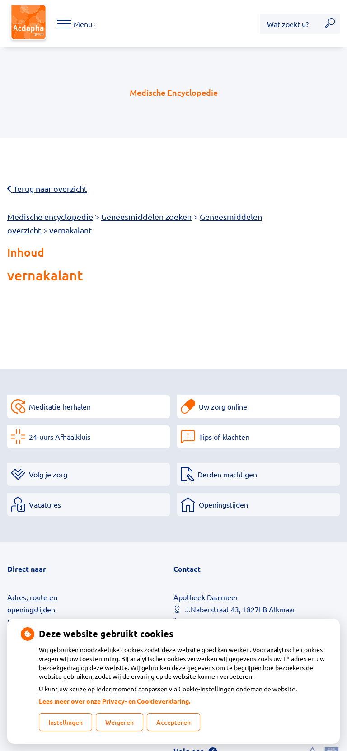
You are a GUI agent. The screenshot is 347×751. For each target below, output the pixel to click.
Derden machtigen (227, 474)
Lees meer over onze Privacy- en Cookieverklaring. (114, 701)
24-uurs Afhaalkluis (59, 436)
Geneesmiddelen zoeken (146, 216)
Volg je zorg (48, 474)
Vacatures (45, 504)
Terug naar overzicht (47, 188)
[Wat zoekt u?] (290, 24)
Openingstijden (223, 504)
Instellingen (65, 722)
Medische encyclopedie (50, 216)
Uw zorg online (223, 406)
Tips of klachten (224, 436)
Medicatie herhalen (60, 406)
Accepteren (173, 722)
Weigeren (119, 722)
